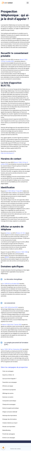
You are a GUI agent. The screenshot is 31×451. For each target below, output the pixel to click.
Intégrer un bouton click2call (9, 411)
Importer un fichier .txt (8, 375)
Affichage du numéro (7, 393)
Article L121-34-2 (20, 233)
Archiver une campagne (8, 437)
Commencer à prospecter (9, 389)
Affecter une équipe (7, 386)
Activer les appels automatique (10, 408)
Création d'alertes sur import (9, 423)
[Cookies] (3, 447)
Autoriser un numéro (7, 397)
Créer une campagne (7, 371)
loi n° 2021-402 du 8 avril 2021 (10, 307)
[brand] (7, 2)
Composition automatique (9, 400)
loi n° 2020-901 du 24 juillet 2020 (10, 283)
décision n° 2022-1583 (21, 252)
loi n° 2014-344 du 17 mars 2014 (14, 191)
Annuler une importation (8, 426)
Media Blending (6, 430)
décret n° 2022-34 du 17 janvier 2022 (11, 324)
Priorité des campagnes (8, 434)
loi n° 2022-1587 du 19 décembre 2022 (12, 349)
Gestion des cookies (15, 448)
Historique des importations (9, 415)
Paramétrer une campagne (9, 382)
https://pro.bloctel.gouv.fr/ (7, 153)
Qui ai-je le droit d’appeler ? (9, 378)
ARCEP (7, 257)
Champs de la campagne (8, 404)
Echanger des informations (9, 419)
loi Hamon (8, 233)
